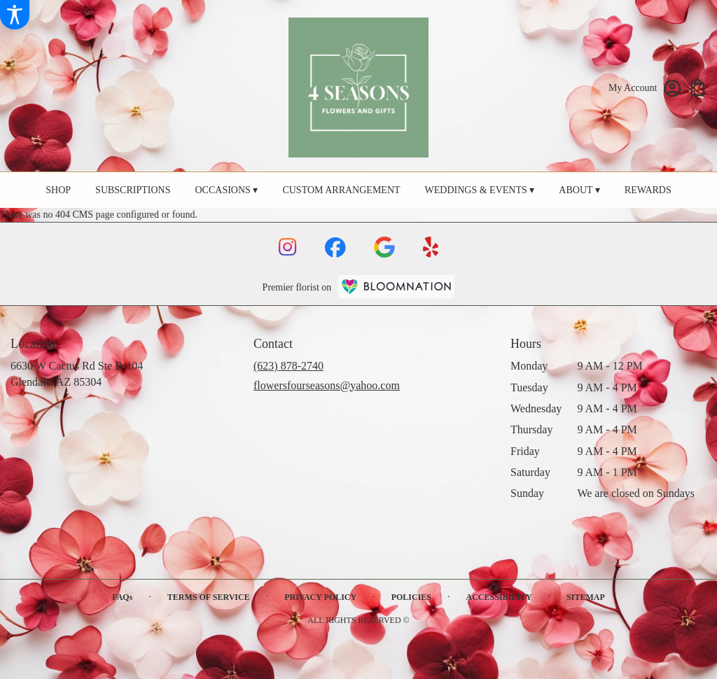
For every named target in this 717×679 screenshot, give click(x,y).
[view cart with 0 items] (697, 86)
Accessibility (499, 597)
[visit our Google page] (384, 247)
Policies (411, 597)
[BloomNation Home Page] (396, 286)
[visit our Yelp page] (431, 247)
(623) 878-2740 (288, 366)
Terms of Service (208, 597)
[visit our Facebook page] (335, 247)
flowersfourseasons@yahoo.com (326, 385)
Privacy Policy (320, 597)
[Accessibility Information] (14, 14)
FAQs (122, 597)
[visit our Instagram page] (288, 247)
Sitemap (585, 597)
